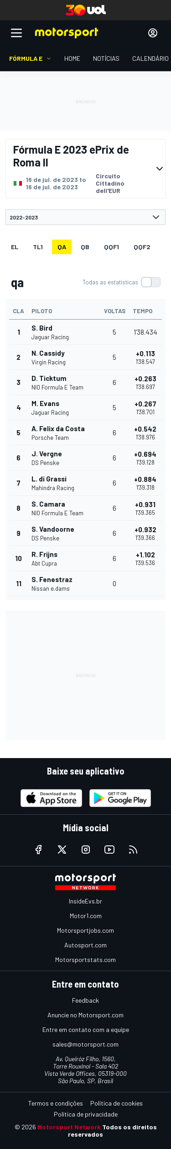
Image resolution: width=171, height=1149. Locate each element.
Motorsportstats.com (85, 959)
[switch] (121, 282)
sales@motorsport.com (85, 1044)
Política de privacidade (86, 1114)
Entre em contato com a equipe (85, 1029)
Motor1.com (86, 915)
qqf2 (142, 247)
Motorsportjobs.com (85, 930)
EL (14, 247)
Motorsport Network (69, 1127)
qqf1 (111, 247)
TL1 (38, 247)
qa (61, 247)
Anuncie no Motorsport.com (85, 1015)
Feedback (85, 1000)
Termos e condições (55, 1103)
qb (85, 247)
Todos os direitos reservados (112, 1130)
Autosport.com (85, 945)
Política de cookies (116, 1103)
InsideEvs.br (85, 901)
